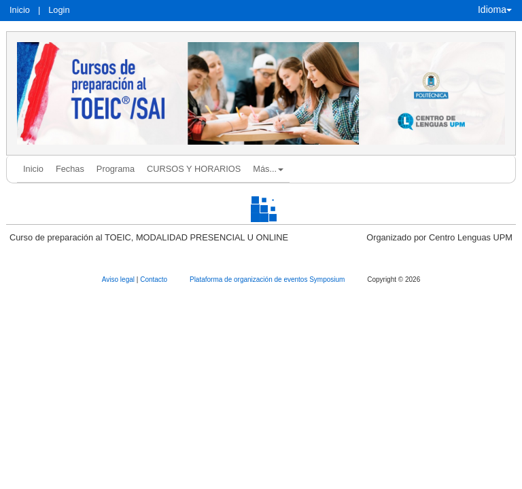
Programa (116, 169)
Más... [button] (268, 169)
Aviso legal (119, 279)
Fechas (70, 169)
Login (58, 10)
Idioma (495, 9)
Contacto (154, 279)
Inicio (20, 10)
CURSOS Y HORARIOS (194, 169)
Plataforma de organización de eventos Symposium (268, 279)
